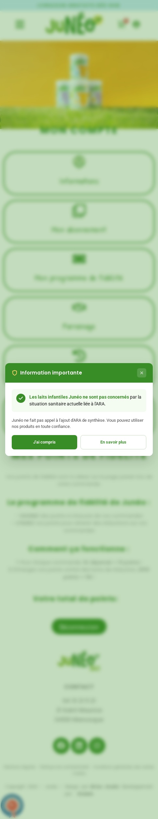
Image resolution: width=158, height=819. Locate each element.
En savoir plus (113, 442)
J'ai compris (44, 442)
